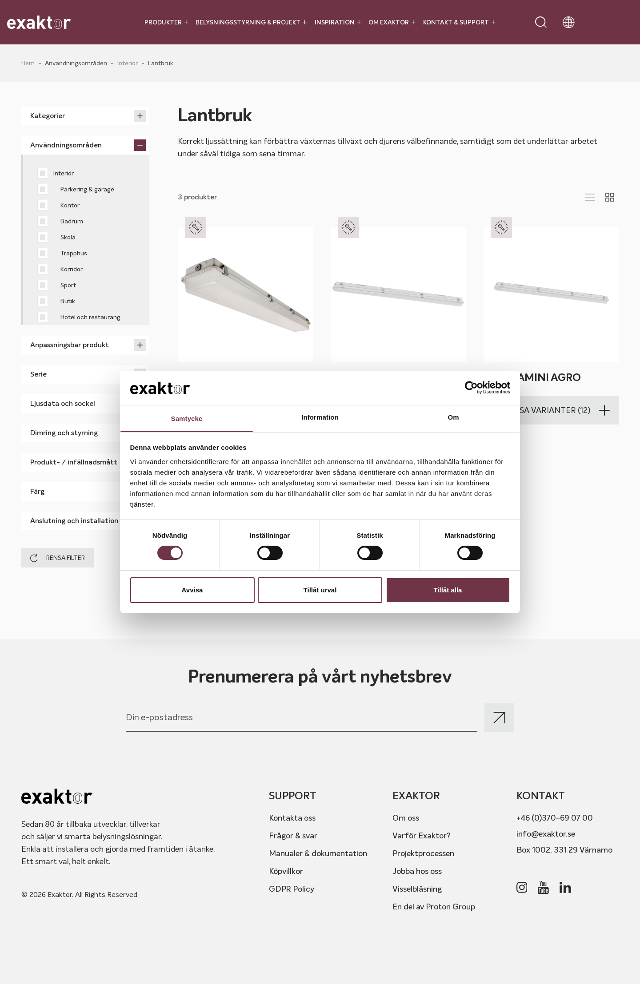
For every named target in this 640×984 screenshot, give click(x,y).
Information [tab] (320, 417)
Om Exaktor (392, 22)
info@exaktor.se (545, 834)
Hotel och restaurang (78, 317)
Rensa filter (57, 558)
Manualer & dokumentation (318, 853)
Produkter (166, 22)
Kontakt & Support (459, 22)
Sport (56, 285)
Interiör (127, 63)
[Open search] (540, 22)
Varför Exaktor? (421, 835)
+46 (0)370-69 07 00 (554, 818)
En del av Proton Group (433, 906)
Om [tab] (453, 417)
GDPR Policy (291, 889)
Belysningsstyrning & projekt (251, 22)
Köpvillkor (286, 871)
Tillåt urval (320, 590)
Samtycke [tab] (187, 418)
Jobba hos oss (417, 871)
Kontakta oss (292, 818)
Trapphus (62, 253)
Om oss (405, 818)
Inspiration (338, 22)
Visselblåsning (417, 889)
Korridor (60, 269)
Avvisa (192, 590)
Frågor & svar (293, 835)
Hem (28, 63)
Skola (56, 237)
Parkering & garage (75, 189)
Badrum (60, 221)
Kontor (58, 205)
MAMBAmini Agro (532, 377)
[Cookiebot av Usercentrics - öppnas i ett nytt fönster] (471, 387)
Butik (56, 301)
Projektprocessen (423, 853)
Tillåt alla (448, 590)
